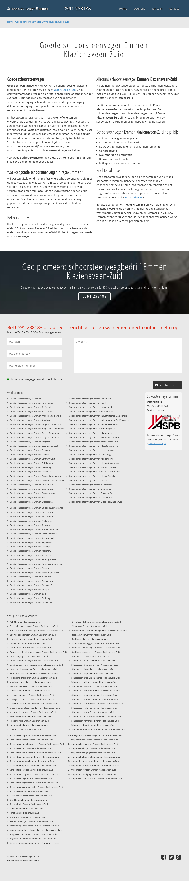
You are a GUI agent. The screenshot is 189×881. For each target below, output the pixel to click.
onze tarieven (133, 197)
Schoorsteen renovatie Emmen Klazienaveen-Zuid (95, 699)
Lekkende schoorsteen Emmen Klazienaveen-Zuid (33, 703)
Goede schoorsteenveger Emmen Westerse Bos (32, 585)
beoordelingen (157, 443)
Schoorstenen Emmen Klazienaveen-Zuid (29, 791)
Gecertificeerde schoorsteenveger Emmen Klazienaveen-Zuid (38, 652)
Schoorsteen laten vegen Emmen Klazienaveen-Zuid (96, 677)
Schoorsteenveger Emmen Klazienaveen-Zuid (31, 778)
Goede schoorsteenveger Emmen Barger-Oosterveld (34, 437)
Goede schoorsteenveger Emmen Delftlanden (31, 463)
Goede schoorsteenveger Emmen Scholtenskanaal (33, 533)
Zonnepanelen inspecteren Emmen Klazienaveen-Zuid (93, 761)
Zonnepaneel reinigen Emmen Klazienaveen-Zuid (91, 748)
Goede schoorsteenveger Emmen (25, 398)
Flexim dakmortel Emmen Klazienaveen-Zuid (31, 647)
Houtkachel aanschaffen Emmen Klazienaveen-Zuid (34, 673)
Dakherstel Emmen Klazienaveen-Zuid (28, 643)
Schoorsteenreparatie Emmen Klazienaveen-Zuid (33, 765)
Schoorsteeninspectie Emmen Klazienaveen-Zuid (33, 735)
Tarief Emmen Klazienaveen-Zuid (25, 812)
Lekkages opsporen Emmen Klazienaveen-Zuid (32, 695)
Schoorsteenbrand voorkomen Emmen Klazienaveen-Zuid (98, 729)
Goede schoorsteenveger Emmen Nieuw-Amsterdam (94, 463)
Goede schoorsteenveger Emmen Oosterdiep (90, 488)
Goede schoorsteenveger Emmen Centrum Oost (32, 458)
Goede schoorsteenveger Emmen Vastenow (30, 550)
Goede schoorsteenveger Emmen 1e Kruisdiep (31, 402)
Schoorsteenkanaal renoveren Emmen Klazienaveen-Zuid (37, 744)
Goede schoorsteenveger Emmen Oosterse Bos (91, 493)
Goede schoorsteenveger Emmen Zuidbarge (30, 598)
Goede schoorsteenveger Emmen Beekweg (30, 450)
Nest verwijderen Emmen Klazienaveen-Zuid (31, 716)
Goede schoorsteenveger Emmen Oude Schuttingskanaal (37, 507)
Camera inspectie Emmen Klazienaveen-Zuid (31, 639)
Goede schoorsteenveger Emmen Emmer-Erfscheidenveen (37, 480)
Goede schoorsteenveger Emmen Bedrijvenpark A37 (34, 445)
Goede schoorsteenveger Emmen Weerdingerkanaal (34, 572)
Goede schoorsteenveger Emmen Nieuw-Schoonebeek (95, 471)
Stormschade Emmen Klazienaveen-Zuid (29, 804)
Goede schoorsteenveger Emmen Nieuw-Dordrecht (93, 467)
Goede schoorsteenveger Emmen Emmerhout (31, 484)
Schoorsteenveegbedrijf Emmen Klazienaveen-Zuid (34, 774)
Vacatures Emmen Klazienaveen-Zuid (27, 817)
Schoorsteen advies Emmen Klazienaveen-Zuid (93, 660)
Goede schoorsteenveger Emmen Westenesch (31, 580)
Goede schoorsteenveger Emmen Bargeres (30, 441)
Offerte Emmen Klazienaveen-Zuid (26, 729)
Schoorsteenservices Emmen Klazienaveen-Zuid (32, 769)
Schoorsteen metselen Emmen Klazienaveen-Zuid (94, 686)
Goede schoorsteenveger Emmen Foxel (87, 402)
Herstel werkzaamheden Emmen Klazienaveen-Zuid (34, 669)
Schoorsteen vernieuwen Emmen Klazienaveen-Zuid (96, 716)
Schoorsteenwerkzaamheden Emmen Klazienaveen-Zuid (36, 787)
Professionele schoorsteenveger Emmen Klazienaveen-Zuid (99, 630)
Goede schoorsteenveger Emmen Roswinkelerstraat (34, 529)
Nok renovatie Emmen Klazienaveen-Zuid (29, 720)
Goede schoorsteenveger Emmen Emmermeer (31, 488)
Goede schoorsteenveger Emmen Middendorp (91, 458)
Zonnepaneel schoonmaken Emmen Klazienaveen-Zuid (94, 757)
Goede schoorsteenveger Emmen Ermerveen (90, 398)
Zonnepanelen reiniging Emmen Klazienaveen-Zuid (92, 774)
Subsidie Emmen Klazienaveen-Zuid (27, 808)
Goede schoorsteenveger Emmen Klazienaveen (91, 433)
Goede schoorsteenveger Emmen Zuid (28, 593)
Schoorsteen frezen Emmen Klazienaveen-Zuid (93, 669)
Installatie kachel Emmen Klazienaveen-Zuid (30, 682)
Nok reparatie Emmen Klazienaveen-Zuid (29, 725)
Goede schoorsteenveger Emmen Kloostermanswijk (93, 445)
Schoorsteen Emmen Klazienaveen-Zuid (90, 656)
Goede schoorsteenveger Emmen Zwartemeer (31, 602)
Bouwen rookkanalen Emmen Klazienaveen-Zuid (33, 634)
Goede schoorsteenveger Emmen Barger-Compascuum (35, 424)
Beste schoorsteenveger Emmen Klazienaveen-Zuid (34, 626)
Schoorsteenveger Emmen (27, 8)
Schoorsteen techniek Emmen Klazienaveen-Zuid (94, 707)
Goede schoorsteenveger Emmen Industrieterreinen (93, 424)
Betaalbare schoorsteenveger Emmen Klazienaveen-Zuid (36, 630)
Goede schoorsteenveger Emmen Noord (88, 480)
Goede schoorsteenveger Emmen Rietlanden (31, 520)
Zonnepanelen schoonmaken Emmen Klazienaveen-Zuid (95, 778)
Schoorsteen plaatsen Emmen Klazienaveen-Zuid (94, 695)
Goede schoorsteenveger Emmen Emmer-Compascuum (36, 476)
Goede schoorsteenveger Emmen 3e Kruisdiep (31, 407)
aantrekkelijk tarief (65, 89)
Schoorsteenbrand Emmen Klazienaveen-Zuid (93, 725)
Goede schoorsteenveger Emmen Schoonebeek (32, 538)
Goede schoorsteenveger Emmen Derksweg (30, 467)
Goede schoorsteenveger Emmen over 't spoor (32, 512)
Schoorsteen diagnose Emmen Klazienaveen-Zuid (94, 664)
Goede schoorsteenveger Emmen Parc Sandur (31, 516)
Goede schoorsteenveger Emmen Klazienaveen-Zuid (42, 21)
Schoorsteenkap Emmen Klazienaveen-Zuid (30, 748)
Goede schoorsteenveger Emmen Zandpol (30, 589)
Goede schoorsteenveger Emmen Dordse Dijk (31, 471)
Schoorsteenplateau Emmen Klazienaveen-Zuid (32, 761)
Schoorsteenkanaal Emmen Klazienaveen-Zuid (32, 739)
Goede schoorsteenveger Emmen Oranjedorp (90, 497)
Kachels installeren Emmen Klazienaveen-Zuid (31, 686)
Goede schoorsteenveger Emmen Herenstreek (90, 407)
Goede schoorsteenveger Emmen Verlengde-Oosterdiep (36, 563)
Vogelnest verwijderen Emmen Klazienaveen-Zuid (33, 838)
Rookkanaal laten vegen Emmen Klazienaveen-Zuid (95, 647)
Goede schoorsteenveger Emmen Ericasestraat (31, 501)
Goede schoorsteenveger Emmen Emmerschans (32, 493)
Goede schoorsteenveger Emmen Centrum (30, 454)
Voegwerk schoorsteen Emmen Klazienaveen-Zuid (33, 834)
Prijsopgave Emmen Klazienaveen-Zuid (89, 626)
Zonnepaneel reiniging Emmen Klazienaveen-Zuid (91, 752)
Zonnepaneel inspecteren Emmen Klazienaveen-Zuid (93, 739)
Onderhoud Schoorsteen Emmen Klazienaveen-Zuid (96, 621)
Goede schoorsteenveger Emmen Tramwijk (30, 546)
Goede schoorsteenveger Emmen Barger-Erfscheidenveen (37, 428)
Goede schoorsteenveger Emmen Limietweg (90, 454)
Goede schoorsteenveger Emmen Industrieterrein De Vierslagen (99, 420)
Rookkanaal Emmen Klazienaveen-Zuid (89, 639)
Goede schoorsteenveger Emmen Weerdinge (31, 568)
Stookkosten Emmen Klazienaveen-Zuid (28, 800)
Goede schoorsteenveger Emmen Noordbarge (90, 484)
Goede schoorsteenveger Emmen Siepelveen (31, 542)
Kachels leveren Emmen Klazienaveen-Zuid (30, 690)
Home (10, 21)
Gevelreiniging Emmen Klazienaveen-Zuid (29, 656)
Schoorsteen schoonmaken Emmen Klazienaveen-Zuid (97, 703)
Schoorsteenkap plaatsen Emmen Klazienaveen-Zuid (34, 757)
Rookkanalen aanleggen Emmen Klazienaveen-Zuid (95, 652)
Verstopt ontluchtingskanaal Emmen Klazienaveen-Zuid (36, 830)
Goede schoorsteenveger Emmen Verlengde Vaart (33, 559)
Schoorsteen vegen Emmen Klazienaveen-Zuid (93, 712)
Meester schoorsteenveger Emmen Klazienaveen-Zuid (35, 707)
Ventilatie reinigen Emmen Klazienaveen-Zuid (31, 821)
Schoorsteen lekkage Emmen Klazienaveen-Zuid (94, 682)
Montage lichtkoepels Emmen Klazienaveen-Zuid (33, 712)
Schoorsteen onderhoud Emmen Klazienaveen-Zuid (95, 690)
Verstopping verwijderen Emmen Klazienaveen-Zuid (34, 825)
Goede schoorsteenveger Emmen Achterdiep (31, 411)
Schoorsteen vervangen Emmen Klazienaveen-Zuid (95, 720)
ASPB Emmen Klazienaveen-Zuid (25, 621)
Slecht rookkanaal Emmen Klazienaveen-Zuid (31, 795)
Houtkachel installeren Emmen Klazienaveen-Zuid (33, 677)
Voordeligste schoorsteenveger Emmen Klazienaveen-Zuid (95, 735)
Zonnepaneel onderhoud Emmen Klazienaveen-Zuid (93, 744)
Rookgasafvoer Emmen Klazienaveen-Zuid (91, 634)
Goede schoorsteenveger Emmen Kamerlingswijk (92, 428)
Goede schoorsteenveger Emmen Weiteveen (31, 576)
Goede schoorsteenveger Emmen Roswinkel (30, 525)
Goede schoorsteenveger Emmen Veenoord (30, 555)
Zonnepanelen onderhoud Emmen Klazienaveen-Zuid (93, 765)
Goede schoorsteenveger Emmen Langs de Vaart (92, 450)
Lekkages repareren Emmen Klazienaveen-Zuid (32, 699)
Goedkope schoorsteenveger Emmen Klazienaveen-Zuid (36, 664)
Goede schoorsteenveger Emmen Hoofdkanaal (91, 411)
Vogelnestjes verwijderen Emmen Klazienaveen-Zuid (34, 842)
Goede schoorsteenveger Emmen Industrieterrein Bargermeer (98, 415)
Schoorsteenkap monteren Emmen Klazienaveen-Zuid (35, 752)
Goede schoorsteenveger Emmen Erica (28, 497)
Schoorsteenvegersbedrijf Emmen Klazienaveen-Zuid (35, 782)
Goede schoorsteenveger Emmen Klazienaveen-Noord (94, 437)
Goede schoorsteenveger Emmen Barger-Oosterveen (34, 433)
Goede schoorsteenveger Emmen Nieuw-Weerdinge (93, 476)
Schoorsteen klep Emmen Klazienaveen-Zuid (92, 673)
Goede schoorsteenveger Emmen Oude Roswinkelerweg (95, 501)
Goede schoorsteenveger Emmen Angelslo (30, 420)
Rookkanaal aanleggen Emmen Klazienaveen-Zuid (95, 643)
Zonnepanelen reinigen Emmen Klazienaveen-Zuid (92, 769)
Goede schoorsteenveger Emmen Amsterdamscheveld (35, 415)
